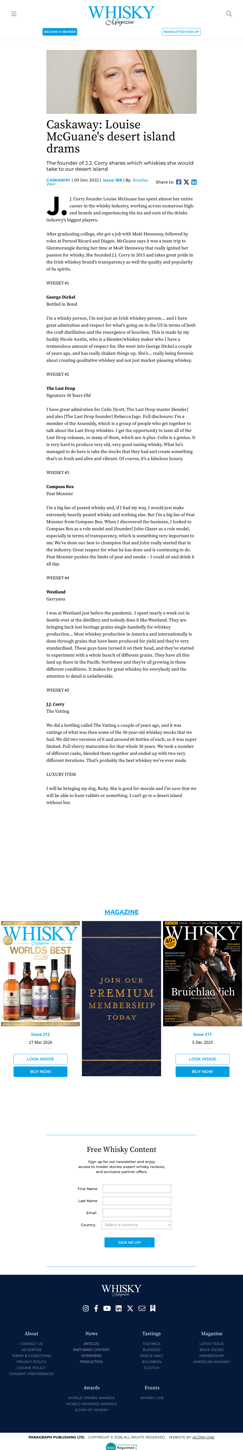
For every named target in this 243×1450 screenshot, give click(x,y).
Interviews (91, 1355)
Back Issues (212, 1349)
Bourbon (151, 1362)
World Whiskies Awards (91, 1404)
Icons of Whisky (91, 1410)
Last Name (87, 1201)
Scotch (151, 1368)
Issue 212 (40, 1034)
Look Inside (40, 1059)
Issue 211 (202, 1034)
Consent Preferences (31, 1374)
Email (91, 1213)
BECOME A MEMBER (60, 32)
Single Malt (151, 1355)
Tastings (151, 1343)
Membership (211, 1355)
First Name (87, 1189)
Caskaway (59, 180)
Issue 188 (112, 180)
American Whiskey (211, 1362)
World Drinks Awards (91, 1398)
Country (88, 1225)
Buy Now (40, 1071)
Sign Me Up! (129, 1242)
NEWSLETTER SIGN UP (181, 32)
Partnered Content (91, 1349)
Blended (152, 1349)
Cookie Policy (31, 1368)
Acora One (203, 1437)
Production (91, 1361)
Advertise (31, 1349)
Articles (91, 1343)
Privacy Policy (31, 1362)
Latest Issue (211, 1343)
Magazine (121, 912)
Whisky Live (152, 1398)
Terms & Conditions (31, 1355)
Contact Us (31, 1343)
